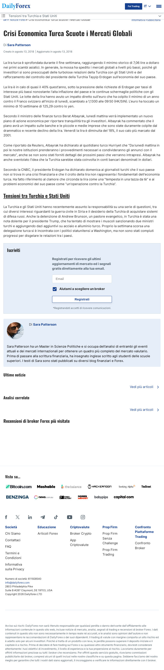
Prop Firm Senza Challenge (110, 538)
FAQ (8, 546)
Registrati (82, 299)
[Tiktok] (56, 517)
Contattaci (12, 540)
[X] (17, 517)
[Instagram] (83, 517)
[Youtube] (69, 517)
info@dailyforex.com (17, 582)
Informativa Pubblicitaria (146, 20)
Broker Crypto (80, 533)
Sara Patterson (44, 324)
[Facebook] (6, 517)
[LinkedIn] (30, 517)
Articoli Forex (48, 533)
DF (5, 20)
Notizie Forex (18, 19)
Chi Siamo (12, 533)
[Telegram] (42, 517)
